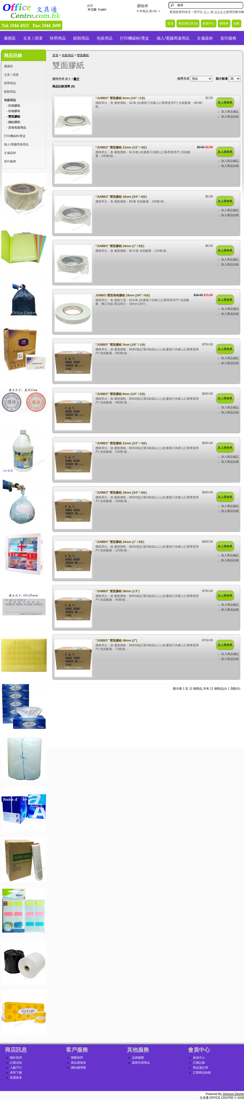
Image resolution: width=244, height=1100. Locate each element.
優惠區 (10, 38)
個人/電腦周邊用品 (173, 38)
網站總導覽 (78, 1067)
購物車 (224, 23)
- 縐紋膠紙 (13, 122)
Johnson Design (233, 1094)
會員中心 (209, 23)
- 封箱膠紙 (13, 105)
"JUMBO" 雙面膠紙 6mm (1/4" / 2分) (120, 98)
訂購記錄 (199, 1062)
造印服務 (228, 38)
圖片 (76, 79)
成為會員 (220, 12)
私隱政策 (16, 1077)
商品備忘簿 (200, 1067)
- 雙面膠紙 (13, 116)
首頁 (170, 23)
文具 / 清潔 (32, 38)
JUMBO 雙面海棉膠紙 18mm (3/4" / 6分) (122, 295)
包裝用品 (105, 38)
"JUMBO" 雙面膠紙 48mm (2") (116, 640)
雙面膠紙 (83, 55)
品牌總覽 (138, 1057)
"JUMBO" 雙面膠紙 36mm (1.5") (117, 591)
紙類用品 (81, 38)
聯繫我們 (77, 1057)
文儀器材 (205, 38)
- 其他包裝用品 (16, 127)
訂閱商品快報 (202, 1072)
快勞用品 (58, 38)
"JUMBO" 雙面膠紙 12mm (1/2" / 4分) (121, 147)
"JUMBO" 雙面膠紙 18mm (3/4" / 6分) (121, 196)
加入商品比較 (230, 116)
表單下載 (16, 1072)
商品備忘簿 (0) (188, 23)
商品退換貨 (78, 1062)
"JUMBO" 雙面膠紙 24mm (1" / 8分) (119, 246)
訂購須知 (16, 1062)
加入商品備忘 (230, 111)
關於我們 (16, 1057)
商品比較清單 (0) (63, 86)
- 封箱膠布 (13, 111)
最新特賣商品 (141, 1062)
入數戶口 (16, 1067)
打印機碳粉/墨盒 (134, 38)
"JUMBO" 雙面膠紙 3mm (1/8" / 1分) (120, 344)
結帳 (237, 23)
